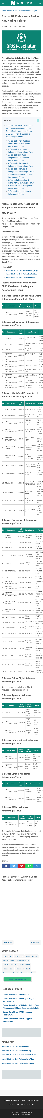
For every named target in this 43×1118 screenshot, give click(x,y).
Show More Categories (17, 979)
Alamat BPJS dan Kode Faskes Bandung (16, 1051)
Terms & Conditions (16, 1104)
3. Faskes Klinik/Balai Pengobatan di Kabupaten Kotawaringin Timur (18, 158)
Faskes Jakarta (24, 965)
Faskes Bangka (31, 956)
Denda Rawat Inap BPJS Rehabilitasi (18, 994)
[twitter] (14, 866)
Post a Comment (19, 26)
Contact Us (25, 1100)
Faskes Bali (19, 956)
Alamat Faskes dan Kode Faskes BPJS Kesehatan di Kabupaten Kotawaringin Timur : (19, 134)
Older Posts (35, 942)
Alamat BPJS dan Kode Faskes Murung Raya (22, 270)
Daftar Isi (7, 120)
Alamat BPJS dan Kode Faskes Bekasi (15, 1046)
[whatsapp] (29, 866)
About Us (15, 1100)
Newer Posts (7, 942)
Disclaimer (34, 1100)
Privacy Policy (29, 1104)
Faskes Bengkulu (23, 960)
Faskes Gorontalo (9, 965)
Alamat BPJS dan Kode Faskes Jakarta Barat (18, 1063)
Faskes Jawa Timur (28, 973)
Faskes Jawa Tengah (10, 973)
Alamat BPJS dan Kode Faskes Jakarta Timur (18, 1059)
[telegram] (37, 866)
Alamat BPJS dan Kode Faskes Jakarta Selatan (19, 1055)
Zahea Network (25, 1114)
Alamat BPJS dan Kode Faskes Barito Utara (21, 274)
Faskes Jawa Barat (23, 969)
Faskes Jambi (8, 969)
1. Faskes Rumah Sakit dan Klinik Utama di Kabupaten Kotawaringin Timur (19, 144)
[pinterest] (21, 866)
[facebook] (6, 866)
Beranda (7, 1100)
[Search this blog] (40, 3)
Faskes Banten (8, 960)
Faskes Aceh (7, 956)
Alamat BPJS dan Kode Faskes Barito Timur (21, 277)
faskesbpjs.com (27, 1112)
